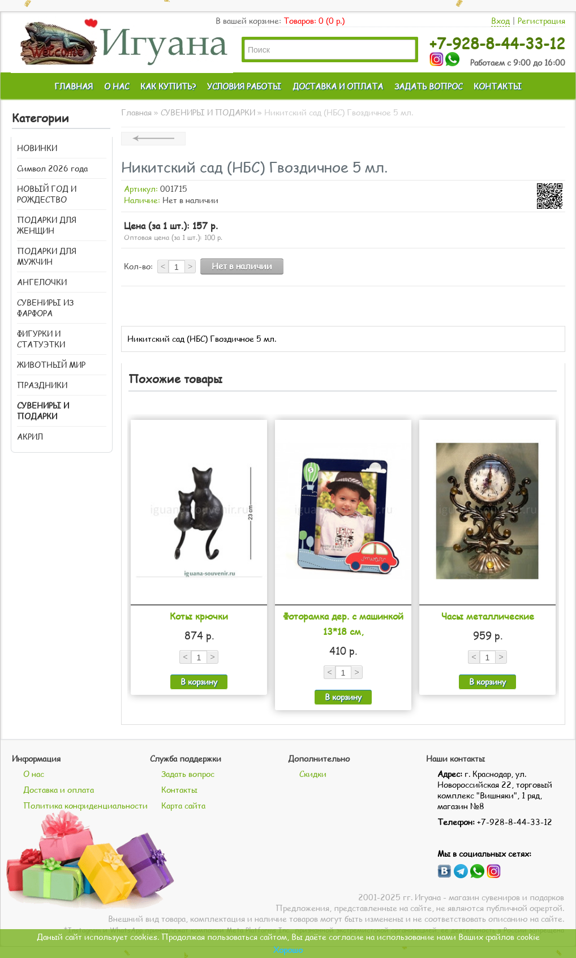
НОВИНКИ (37, 148)
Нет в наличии (242, 266)
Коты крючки (199, 615)
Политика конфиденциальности (85, 805)
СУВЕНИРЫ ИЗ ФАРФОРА (45, 308)
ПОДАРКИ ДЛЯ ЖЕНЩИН (46, 225)
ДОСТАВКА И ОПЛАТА (338, 86)
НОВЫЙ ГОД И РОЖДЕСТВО (46, 194)
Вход (500, 20)
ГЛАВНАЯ (73, 86)
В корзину (198, 681)
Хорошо (288, 949)
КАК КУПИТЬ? (168, 86)
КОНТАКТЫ (498, 86)
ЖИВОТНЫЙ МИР (51, 364)
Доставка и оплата (58, 789)
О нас (33, 773)
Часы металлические (487, 615)
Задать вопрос (187, 773)
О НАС (116, 86)
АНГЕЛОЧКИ (42, 282)
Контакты (179, 789)
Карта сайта (183, 805)
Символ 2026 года (52, 168)
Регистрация (541, 20)
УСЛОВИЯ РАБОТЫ (244, 86)
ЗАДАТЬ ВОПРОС (428, 86)
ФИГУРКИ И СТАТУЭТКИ (41, 339)
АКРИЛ (30, 436)
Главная (136, 112)
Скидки (312, 773)
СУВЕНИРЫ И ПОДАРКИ (43, 411)
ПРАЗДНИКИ (42, 385)
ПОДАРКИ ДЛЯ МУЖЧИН (46, 256)
